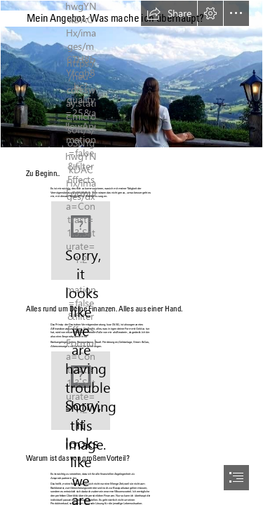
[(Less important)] (80, 241)
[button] (169, 13)
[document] (131, 252)
